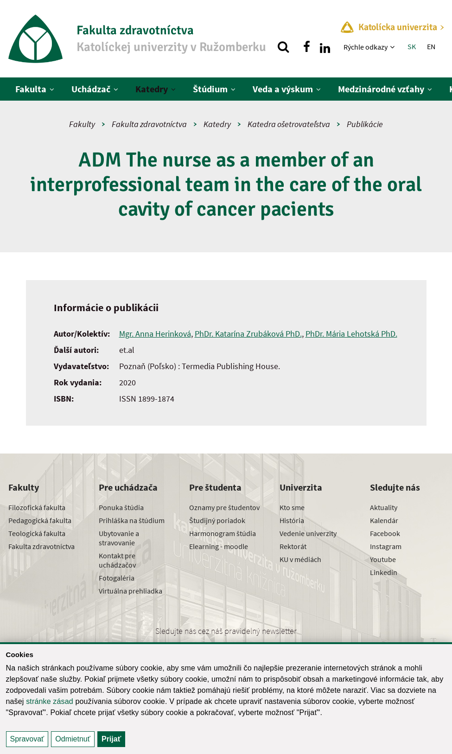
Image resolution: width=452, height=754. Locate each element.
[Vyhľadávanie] (283, 47)
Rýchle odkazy (366, 46)
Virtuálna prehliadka (130, 590)
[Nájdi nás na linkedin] (325, 47)
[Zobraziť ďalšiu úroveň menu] (393, 46)
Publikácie (365, 124)
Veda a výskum (283, 89)
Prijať (111, 739)
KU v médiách (300, 559)
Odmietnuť (72, 739)
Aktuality (383, 507)
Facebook (385, 533)
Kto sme (292, 507)
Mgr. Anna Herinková (155, 333)
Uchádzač (90, 89)
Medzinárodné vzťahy (381, 89)
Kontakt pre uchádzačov (117, 560)
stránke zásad (49, 701)
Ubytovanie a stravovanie (119, 538)
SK (411, 46)
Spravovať (27, 739)
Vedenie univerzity (308, 533)
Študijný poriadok (217, 520)
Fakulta (30, 89)
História (292, 520)
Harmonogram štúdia (222, 533)
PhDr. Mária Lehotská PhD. (351, 333)
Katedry (151, 89)
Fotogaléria (116, 577)
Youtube (383, 559)
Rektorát (293, 546)
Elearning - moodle (218, 546)
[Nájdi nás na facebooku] (306, 47)
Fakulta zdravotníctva (149, 124)
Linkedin (383, 572)
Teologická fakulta (36, 533)
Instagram (385, 546)
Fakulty (82, 124)
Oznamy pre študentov (224, 507)
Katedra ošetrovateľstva (289, 124)
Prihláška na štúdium (132, 520)
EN (431, 46)
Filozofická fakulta (36, 507)
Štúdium (210, 89)
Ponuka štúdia (121, 507)
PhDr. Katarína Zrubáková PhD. (248, 333)
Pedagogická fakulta (39, 520)
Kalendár (384, 520)
